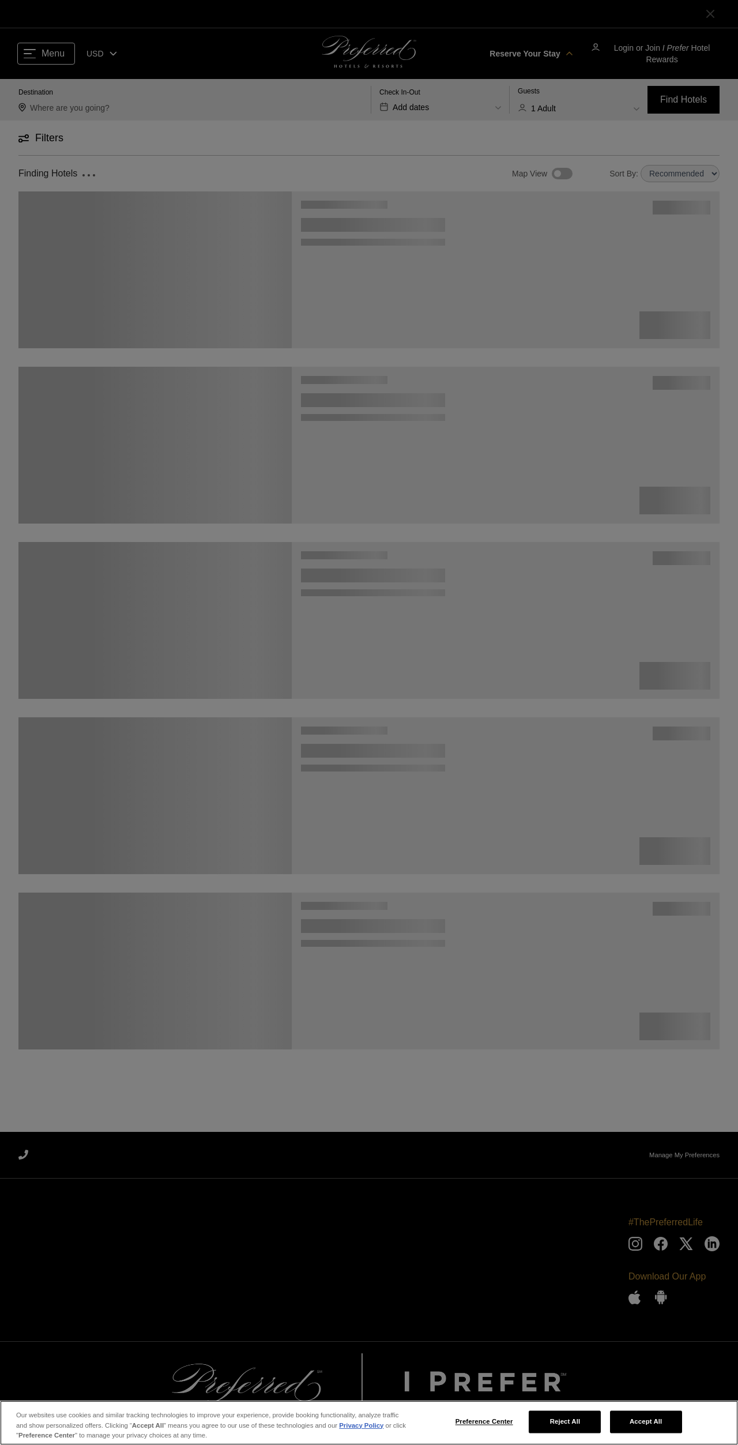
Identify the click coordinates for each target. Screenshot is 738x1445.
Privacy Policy (361, 1434)
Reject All (565, 1431)
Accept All (646, 1431)
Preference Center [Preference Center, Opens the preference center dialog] (484, 1431)
